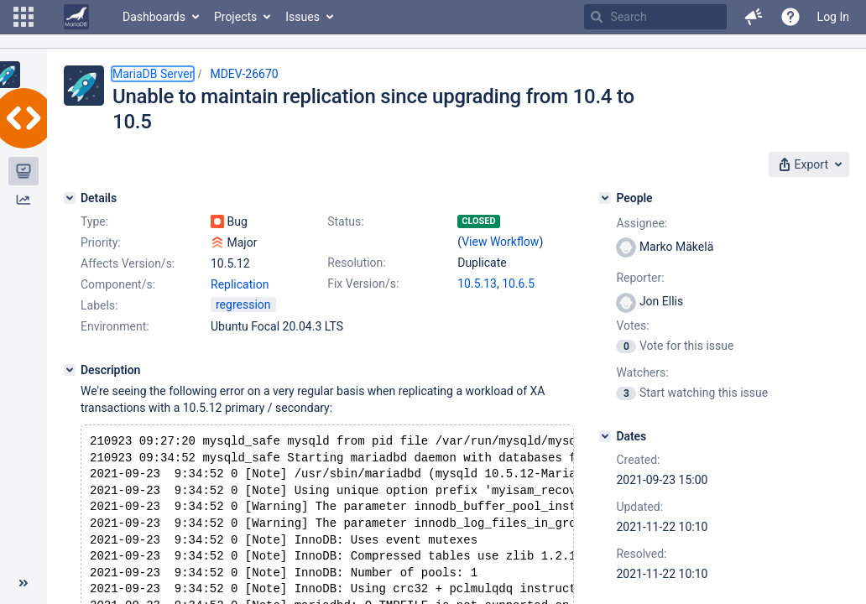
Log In (833, 16)
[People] (605, 198)
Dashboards (154, 16)
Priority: (101, 242)
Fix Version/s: (363, 283)
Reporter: (640, 277)
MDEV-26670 (244, 74)
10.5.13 (477, 283)
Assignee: (641, 223)
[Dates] (605, 436)
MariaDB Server (152, 74)
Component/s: (118, 284)
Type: (94, 221)
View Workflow (500, 241)
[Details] (70, 198)
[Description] (70, 370)
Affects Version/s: (128, 263)
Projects (235, 16)
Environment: (115, 326)
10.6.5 (518, 283)
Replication (240, 284)
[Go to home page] (76, 17)
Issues (302, 16)
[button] (23, 17)
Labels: (99, 305)
